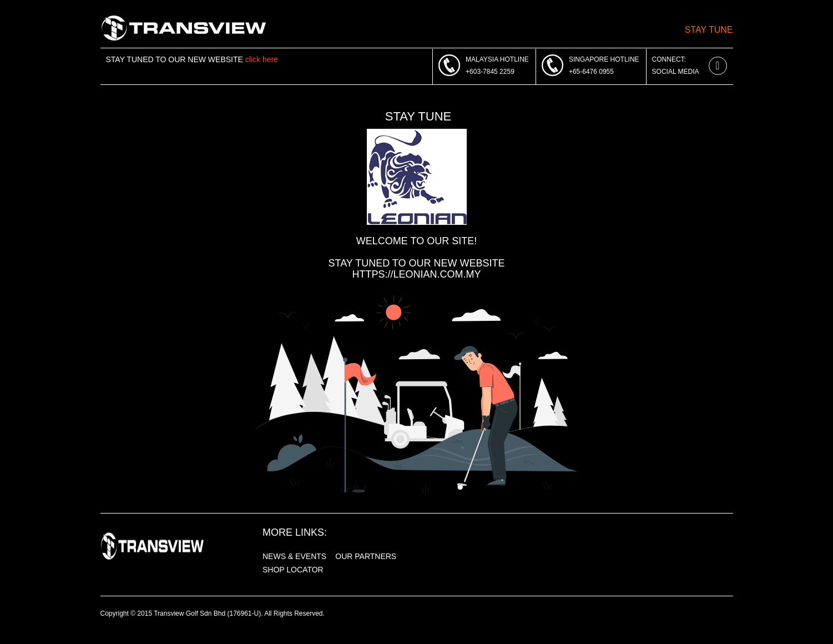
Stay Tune (709, 29)
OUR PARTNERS (365, 556)
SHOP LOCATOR (293, 569)
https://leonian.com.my (416, 274)
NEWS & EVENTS (294, 556)
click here (261, 59)
